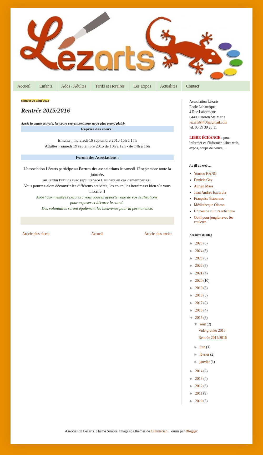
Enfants (45, 86)
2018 (199, 295)
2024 (199, 251)
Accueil (24, 86)
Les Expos (142, 86)
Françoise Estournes (209, 199)
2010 (199, 401)
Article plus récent (35, 234)
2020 (199, 281)
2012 (199, 386)
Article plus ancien (158, 234)
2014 (199, 371)
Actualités (168, 86)
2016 (199, 310)
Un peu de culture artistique (214, 211)
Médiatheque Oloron (209, 205)
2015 (199, 318)
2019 (199, 288)
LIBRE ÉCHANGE (204, 138)
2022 (199, 266)
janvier (204, 362)
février (204, 354)
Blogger (191, 431)
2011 (199, 393)
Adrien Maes (203, 186)
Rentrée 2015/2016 (213, 338)
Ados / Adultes (73, 86)
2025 (199, 243)
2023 (199, 258)
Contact (192, 86)
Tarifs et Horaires (110, 86)
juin (202, 347)
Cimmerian (159, 431)
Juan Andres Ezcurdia (210, 193)
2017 (199, 303)
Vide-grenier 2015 (212, 331)
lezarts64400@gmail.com (208, 122)
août (203, 324)
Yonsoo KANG (205, 174)
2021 (199, 273)
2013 (199, 379)
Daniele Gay (203, 180)
